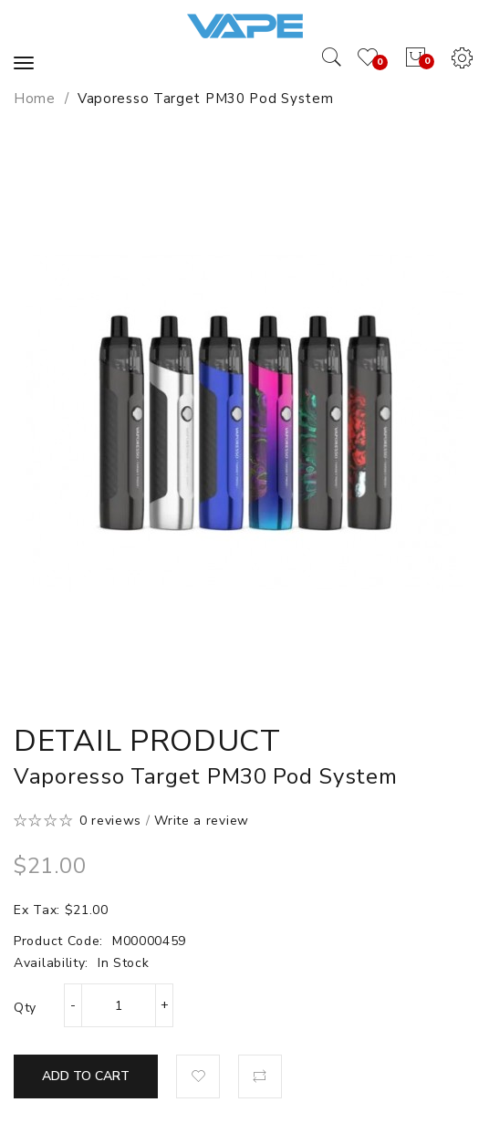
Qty (25, 1007)
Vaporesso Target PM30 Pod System (205, 98)
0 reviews (110, 820)
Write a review (201, 820)
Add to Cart (86, 1076)
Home (35, 98)
